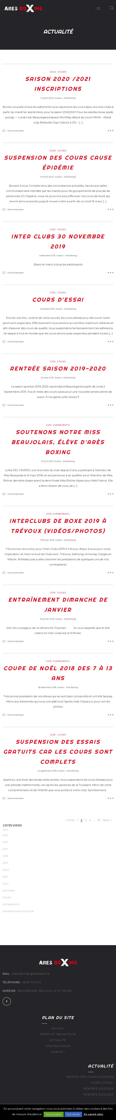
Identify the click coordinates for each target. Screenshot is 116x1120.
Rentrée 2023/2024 (98, 1088)
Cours (61, 71)
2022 (6, 883)
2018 (53, 734)
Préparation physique (18, 911)
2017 (5, 849)
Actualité (58, 1040)
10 (98, 820)
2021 (5, 876)
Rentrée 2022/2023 (98, 1094)
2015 (5, 835)
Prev (71, 820)
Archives (9, 890)
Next (106, 820)
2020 (53, 71)
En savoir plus (93, 1114)
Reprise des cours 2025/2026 (89, 1076)
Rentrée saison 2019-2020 (58, 368)
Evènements (61, 425)
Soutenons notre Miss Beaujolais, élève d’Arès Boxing (57, 442)
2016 (5, 842)
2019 (53, 229)
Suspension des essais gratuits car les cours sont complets (58, 751)
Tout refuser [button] (73, 1114)
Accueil (58, 1028)
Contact (58, 1052)
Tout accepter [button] (54, 1114)
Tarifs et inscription (58, 1034)
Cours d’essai (58, 299)
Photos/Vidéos (57, 1046)
